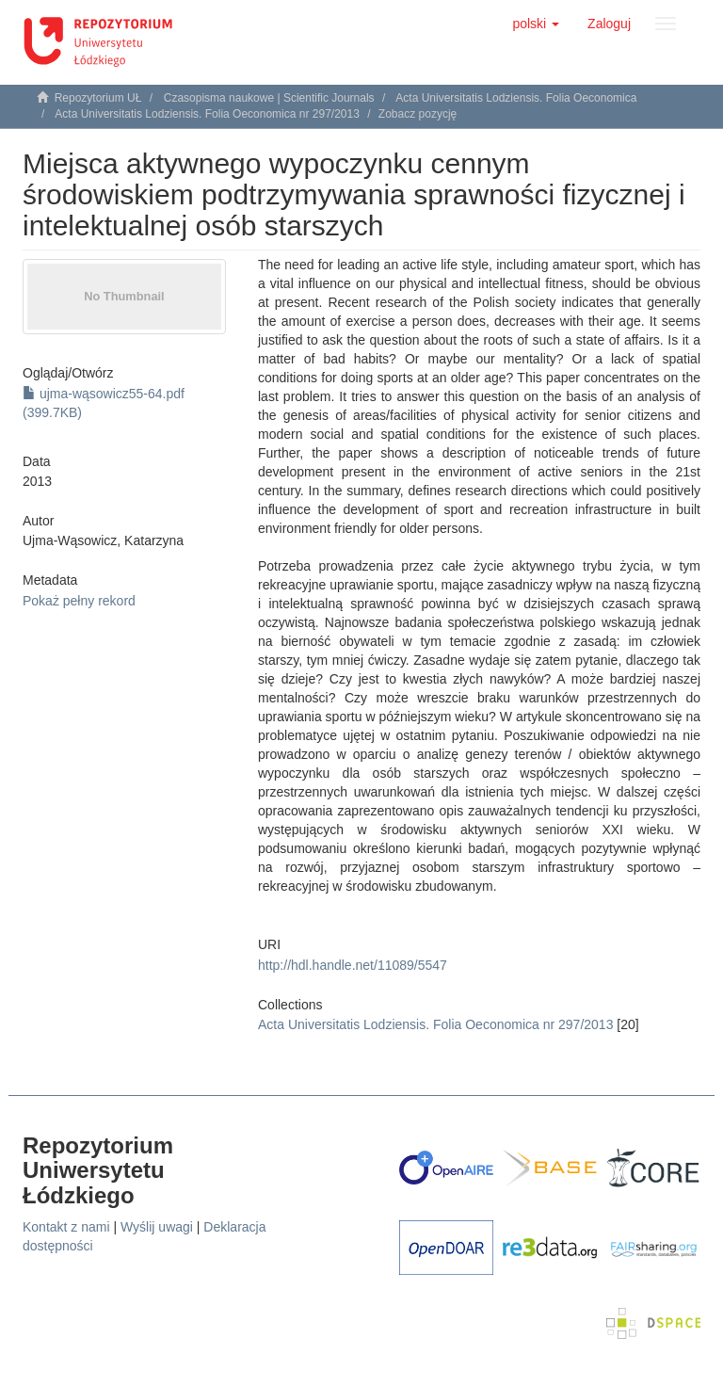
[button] (535, 23)
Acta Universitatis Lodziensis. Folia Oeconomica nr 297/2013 (207, 114)
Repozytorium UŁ (98, 98)
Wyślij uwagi (156, 1226)
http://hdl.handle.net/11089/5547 (352, 965)
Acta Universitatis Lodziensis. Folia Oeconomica (515, 98)
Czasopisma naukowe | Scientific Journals (269, 98)
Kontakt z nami (66, 1226)
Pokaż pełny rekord (79, 600)
